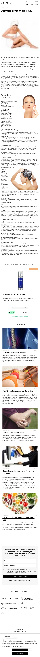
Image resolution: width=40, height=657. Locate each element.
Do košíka (25, 312)
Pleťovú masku (5, 110)
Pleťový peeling (5, 109)
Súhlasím (20, 650)
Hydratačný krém (6, 104)
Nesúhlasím (20, 653)
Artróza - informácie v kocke (14, 352)
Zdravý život (5, 7)
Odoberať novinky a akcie (20, 576)
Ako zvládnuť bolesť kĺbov (13, 432)
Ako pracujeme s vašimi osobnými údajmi (20, 580)
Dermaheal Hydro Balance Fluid (13, 295)
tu (33, 643)
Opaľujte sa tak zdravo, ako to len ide (17, 391)
